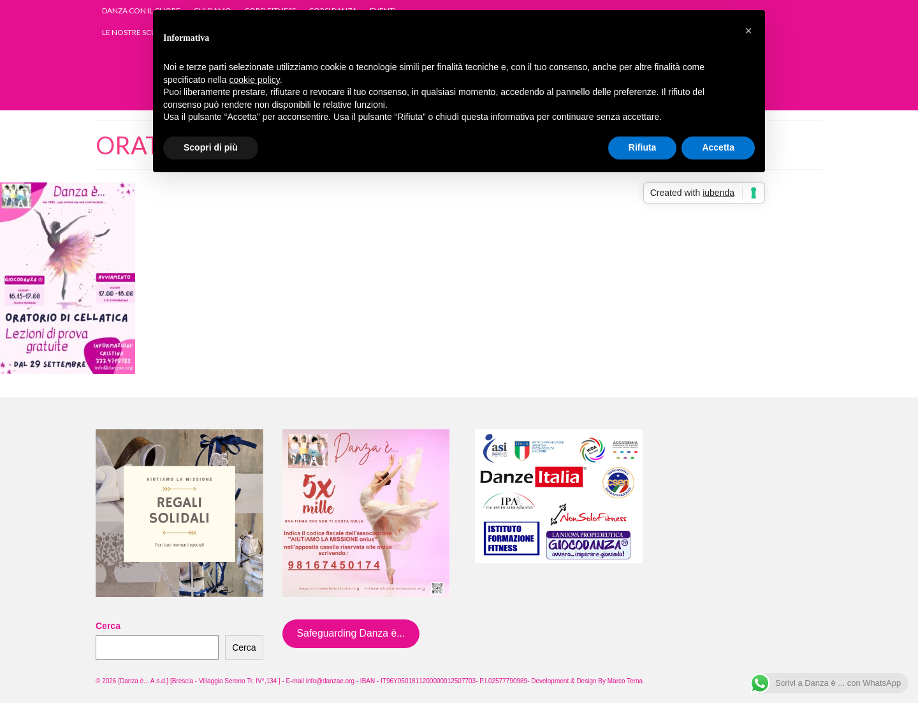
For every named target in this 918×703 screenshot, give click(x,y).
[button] (748, 30)
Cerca (108, 626)
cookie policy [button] (254, 80)
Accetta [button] (718, 147)
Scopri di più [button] (211, 147)
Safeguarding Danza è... (350, 633)
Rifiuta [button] (643, 147)
